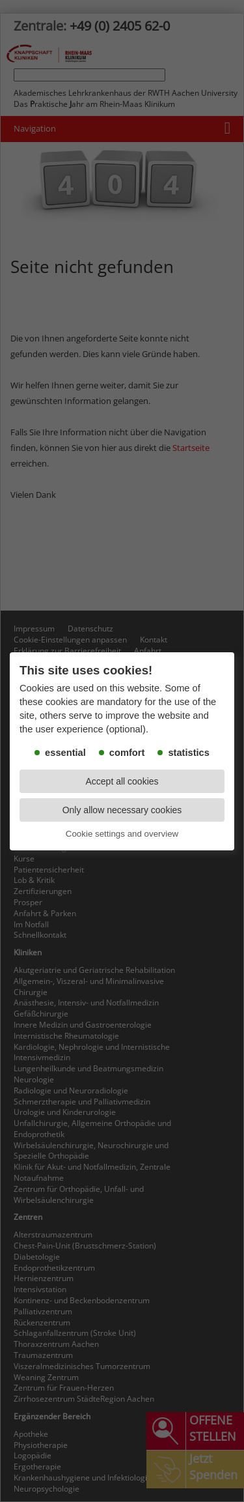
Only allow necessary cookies (122, 810)
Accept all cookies (121, 781)
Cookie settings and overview (122, 834)
